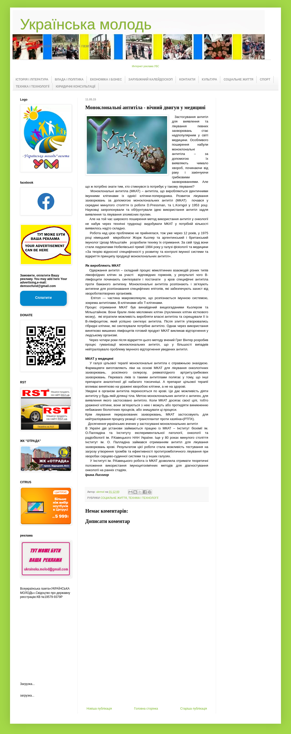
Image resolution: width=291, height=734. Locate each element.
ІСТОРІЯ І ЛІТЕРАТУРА (32, 79)
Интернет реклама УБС (145, 66)
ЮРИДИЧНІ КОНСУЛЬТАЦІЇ (75, 86)
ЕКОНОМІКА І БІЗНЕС (106, 79)
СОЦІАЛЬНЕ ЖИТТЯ (238, 79)
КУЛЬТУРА (209, 79)
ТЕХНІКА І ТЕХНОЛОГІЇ (32, 86)
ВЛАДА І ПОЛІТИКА (69, 79)
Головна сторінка (146, 708)
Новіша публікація (99, 708)
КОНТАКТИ (187, 79)
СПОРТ (265, 79)
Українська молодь (86, 24)
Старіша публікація (193, 708)
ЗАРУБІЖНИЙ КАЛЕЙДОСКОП (150, 79)
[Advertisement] (146, 669)
